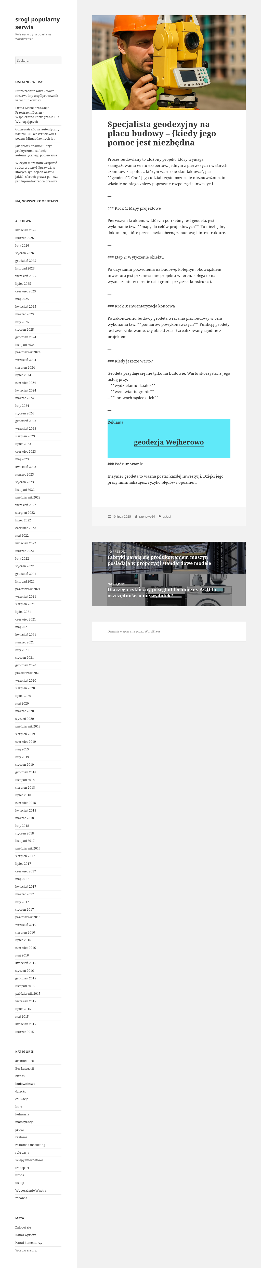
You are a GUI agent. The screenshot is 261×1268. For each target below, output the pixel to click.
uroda (19, 1175)
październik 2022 (28, 497)
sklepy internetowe (29, 1160)
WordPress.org (25, 1250)
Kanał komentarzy (28, 1242)
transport (22, 1168)
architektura (24, 1061)
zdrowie (21, 1198)
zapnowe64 (147, 516)
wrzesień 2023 (25, 428)
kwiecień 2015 (25, 1024)
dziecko (20, 1091)
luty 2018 (22, 826)
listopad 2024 (25, 345)
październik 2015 (28, 993)
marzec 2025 (24, 314)
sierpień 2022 (25, 512)
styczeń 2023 (24, 482)
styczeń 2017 (24, 909)
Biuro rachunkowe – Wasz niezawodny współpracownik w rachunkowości (36, 95)
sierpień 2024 (25, 367)
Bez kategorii (24, 1068)
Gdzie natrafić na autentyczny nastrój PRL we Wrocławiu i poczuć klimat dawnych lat (37, 134)
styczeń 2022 (24, 566)
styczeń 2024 (24, 413)
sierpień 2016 (25, 932)
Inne (18, 1106)
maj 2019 (22, 749)
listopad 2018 (25, 780)
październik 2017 (28, 848)
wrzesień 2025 (25, 276)
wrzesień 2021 (25, 596)
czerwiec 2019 (25, 741)
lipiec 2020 (23, 696)
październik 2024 (28, 352)
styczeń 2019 (24, 764)
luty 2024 (22, 405)
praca (19, 1129)
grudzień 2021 (25, 574)
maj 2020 (22, 703)
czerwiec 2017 (25, 871)
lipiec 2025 (23, 283)
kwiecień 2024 (25, 390)
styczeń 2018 (24, 833)
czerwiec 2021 (25, 619)
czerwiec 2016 (25, 948)
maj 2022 (22, 535)
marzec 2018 (24, 818)
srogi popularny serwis (37, 23)
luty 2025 (22, 322)
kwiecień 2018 (25, 810)
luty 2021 (22, 650)
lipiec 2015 (23, 1009)
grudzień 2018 (25, 772)
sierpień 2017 (25, 856)
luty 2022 (22, 558)
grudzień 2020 (25, 665)
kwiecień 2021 (25, 634)
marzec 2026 (24, 238)
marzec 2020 (24, 711)
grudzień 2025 (25, 261)
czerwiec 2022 (25, 528)
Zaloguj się (23, 1227)
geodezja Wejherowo (169, 442)
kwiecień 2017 (25, 886)
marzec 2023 (24, 474)
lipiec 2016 (23, 940)
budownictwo (25, 1084)
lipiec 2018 (23, 795)
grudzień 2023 (25, 421)
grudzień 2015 (25, 978)
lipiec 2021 (23, 612)
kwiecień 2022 (25, 543)
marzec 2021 (24, 642)
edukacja (22, 1099)
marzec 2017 (24, 894)
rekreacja (22, 1152)
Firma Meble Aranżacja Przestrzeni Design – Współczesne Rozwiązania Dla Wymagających (37, 115)
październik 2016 (28, 917)
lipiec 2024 (23, 375)
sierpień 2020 (25, 688)
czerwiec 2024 (25, 383)
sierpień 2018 (25, 787)
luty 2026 (22, 245)
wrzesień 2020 (25, 680)
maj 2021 (22, 627)
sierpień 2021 (25, 604)
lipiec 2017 (23, 863)
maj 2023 (22, 459)
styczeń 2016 (24, 970)
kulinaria (22, 1114)
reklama (21, 1137)
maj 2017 (22, 879)
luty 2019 (22, 757)
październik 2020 (28, 673)
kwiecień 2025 (25, 306)
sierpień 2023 (25, 436)
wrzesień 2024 (25, 360)
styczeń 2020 (24, 719)
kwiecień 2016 (25, 963)
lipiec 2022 (23, 520)
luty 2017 (22, 902)
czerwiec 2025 (25, 291)
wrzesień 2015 (25, 1001)
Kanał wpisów (25, 1235)
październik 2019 (28, 726)
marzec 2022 (24, 551)
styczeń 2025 (24, 329)
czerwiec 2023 (25, 451)
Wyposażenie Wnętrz (30, 1190)
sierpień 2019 (25, 734)
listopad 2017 (25, 841)
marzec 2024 (24, 398)
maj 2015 (22, 1016)
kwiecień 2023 (25, 467)
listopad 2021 (25, 581)
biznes (19, 1076)
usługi (19, 1183)
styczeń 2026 (24, 253)
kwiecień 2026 (25, 230)
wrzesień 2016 (25, 925)
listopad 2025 (25, 268)
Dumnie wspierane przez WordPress (134, 631)
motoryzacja (24, 1122)
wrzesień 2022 (25, 505)
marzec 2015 (24, 1032)
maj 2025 (22, 299)
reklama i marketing (30, 1145)
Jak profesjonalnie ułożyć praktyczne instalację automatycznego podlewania (36, 150)
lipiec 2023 (23, 444)
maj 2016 (22, 955)
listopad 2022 (25, 490)
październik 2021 (28, 589)
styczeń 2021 (24, 657)
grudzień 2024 (25, 337)
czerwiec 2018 (25, 803)
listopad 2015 (25, 986)
